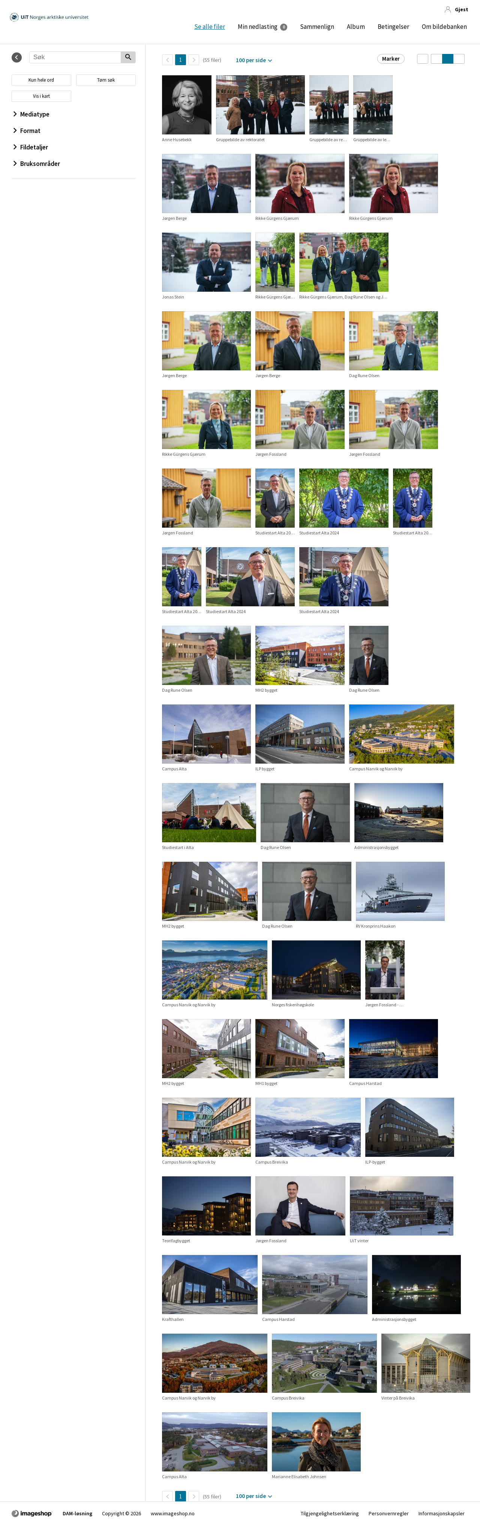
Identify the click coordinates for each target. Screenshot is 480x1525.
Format (27, 131)
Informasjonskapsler (441, 1513)
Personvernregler (389, 1513)
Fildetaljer (31, 147)
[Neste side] (193, 59)
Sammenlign (317, 26)
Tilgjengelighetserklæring (330, 1513)
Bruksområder (37, 164)
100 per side (251, 60)
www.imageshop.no (173, 1513)
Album (356, 26)
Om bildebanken (444, 26)
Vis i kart (41, 96)
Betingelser (393, 26)
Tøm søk (106, 80)
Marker (391, 58)
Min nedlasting (258, 26)
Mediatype (32, 114)
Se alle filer (209, 26)
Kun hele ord (41, 80)
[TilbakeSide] (167, 59)
